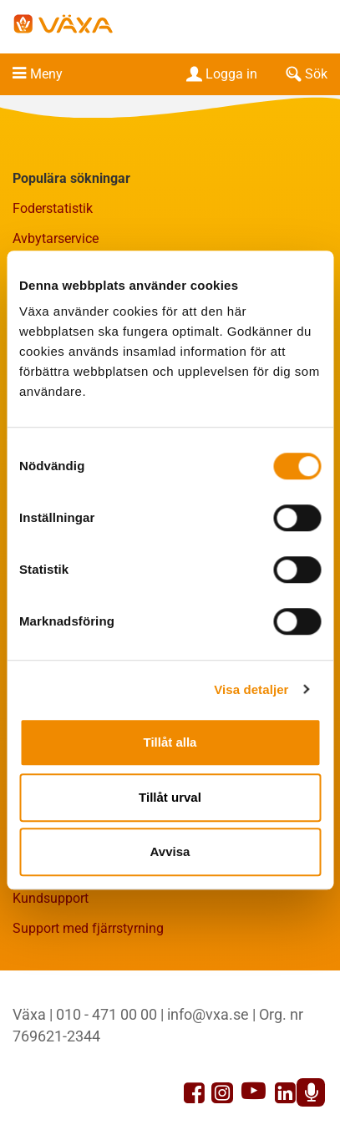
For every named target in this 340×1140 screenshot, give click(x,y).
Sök (304, 74)
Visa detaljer (251, 689)
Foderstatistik (53, 208)
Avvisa (170, 851)
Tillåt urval (170, 797)
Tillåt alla (170, 742)
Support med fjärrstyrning (88, 928)
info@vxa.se (208, 1014)
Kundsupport (51, 898)
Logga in (220, 74)
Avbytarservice (56, 238)
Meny (46, 74)
